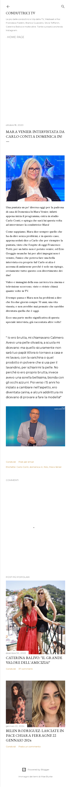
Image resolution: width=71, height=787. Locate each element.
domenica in (36, 467)
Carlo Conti (23, 467)
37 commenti (26, 668)
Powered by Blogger (35, 769)
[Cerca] (63, 5)
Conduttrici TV (20, 13)
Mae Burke (46, 776)
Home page (15, 37)
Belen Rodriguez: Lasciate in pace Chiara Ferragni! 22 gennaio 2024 (35, 735)
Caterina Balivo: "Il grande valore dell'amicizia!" (34, 660)
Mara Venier (55, 467)
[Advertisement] (35, 79)
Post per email (26, 461)
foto (46, 467)
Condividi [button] (11, 461)
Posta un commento (30, 746)
